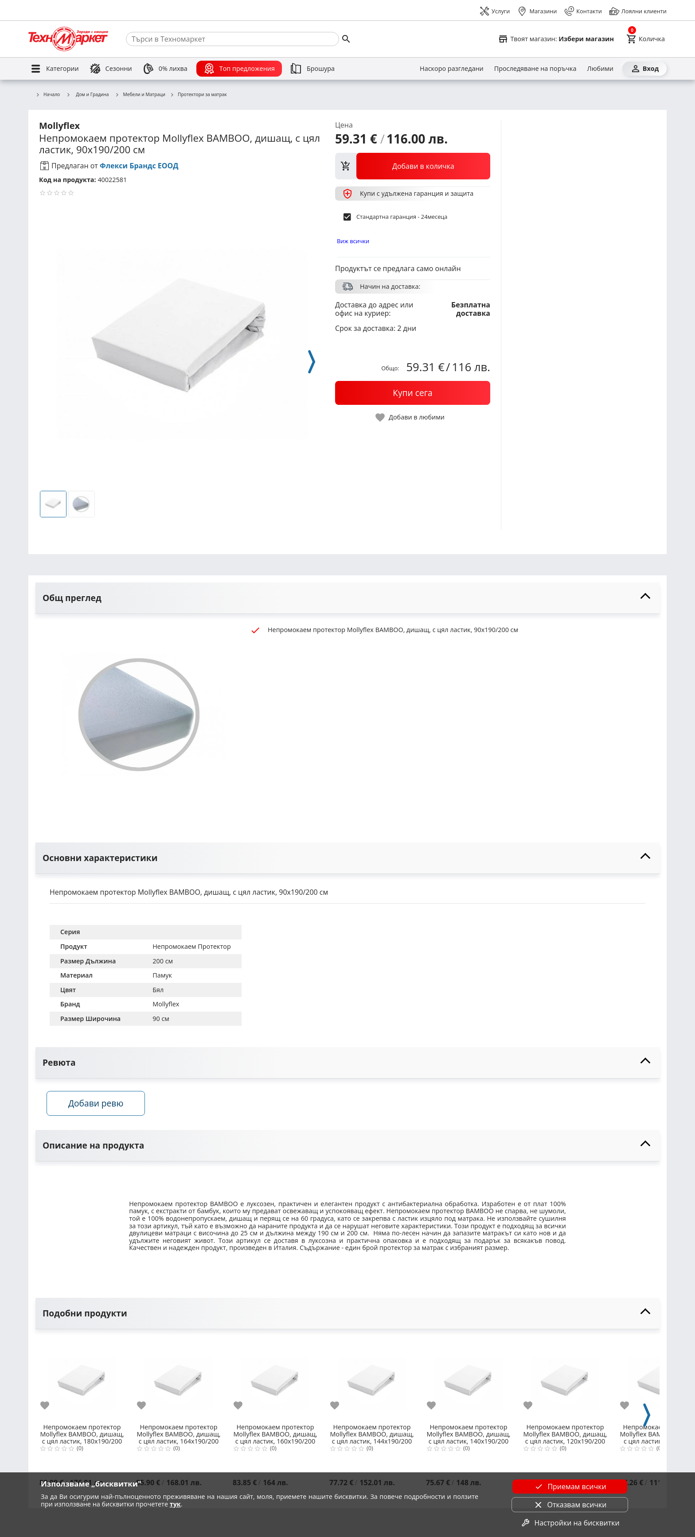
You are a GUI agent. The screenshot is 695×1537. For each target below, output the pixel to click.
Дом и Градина (87, 94)
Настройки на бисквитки (569, 1523)
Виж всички (353, 241)
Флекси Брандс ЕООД (139, 166)
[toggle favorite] (410, 417)
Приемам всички (569, 1486)
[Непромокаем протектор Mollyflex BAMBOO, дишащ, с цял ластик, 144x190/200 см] (372, 1381)
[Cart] (646, 39)
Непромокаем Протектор (191, 946)
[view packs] (412, 166)
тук (175, 1504)
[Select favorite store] (556, 39)
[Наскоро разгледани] (451, 69)
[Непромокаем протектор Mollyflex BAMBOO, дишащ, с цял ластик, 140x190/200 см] (468, 1381)
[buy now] (412, 393)
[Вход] (644, 69)
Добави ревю (98, 1105)
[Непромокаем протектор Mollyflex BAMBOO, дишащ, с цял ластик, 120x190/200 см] (565, 1381)
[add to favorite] (50, 1407)
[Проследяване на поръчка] (535, 69)
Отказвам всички (570, 1504)
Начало (47, 94)
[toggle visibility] (347, 598)
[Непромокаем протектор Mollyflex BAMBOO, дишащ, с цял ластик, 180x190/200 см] (82, 1381)
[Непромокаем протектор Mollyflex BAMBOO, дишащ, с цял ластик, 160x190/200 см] (275, 1381)
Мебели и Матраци (140, 94)
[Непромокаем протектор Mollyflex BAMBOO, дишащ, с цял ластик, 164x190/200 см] (179, 1381)
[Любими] (600, 69)
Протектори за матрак (198, 94)
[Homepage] (68, 39)
